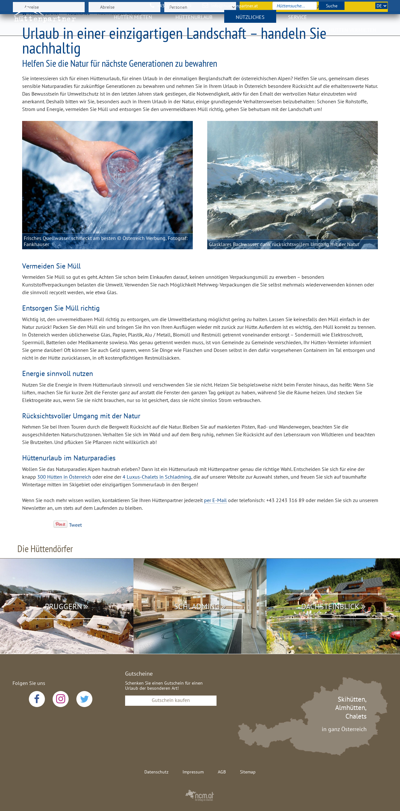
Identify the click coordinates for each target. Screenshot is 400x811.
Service (297, 21)
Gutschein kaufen (171, 700)
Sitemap (248, 772)
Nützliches (250, 21)
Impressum (193, 772)
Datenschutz (156, 772)
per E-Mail (215, 500)
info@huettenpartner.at (234, 6)
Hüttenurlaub (193, 21)
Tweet (75, 525)
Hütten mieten (133, 21)
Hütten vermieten (352, 33)
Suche (331, 6)
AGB (222, 772)
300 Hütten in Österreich (64, 477)
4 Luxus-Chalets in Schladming (157, 477)
